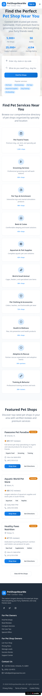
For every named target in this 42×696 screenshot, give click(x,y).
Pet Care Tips (6, 629)
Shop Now (12, 466)
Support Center (7, 655)
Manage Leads (7, 649)
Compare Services (8, 626)
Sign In (31, 4)
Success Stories (7, 652)
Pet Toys (29, 86)
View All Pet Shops (21, 574)
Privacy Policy (7, 688)
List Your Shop (7, 643)
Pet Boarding (10, 93)
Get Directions (29, 466)
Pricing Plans (6, 646)
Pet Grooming (19, 86)
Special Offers (7, 632)
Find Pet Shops (21, 76)
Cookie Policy (34, 688)
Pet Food (8, 86)
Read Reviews (7, 623)
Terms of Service (21, 688)
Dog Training (25, 89)
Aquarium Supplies (12, 89)
